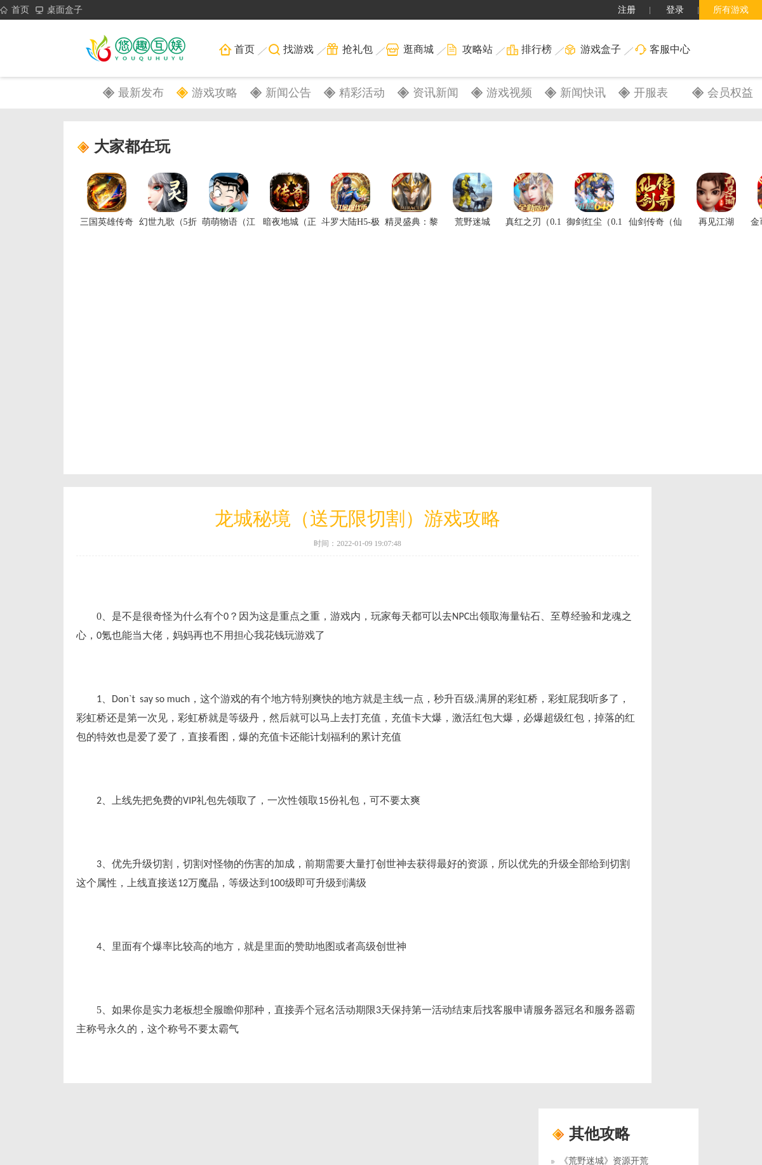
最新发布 (141, 92)
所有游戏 (731, 10)
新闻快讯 (583, 92)
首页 (14, 10)
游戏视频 (509, 92)
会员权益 (730, 92)
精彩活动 (362, 92)
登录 (675, 10)
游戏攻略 (214, 92)
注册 (627, 10)
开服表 (651, 92)
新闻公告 (288, 92)
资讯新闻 (435, 92)
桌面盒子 (59, 10)
